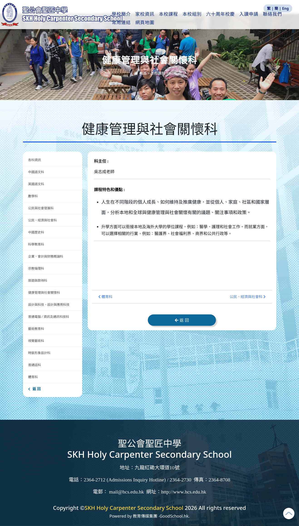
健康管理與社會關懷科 (44, 292)
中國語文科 (36, 172)
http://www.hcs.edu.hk (183, 492)
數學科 (33, 196)
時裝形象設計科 (39, 353)
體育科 (33, 377)
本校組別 (197, 18)
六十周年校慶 (226, 18)
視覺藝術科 (36, 341)
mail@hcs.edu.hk (126, 492)
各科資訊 (34, 160)
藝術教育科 (36, 328)
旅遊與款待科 (37, 280)
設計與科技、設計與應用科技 (48, 304)
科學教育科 (36, 244)
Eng (285, 8)
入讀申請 (254, 18)
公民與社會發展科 (41, 208)
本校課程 (174, 18)
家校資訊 (150, 18)
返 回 (34, 388)
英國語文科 (36, 184)
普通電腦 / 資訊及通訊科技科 (48, 316)
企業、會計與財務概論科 (45, 256)
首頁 (141, 73)
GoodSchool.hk (174, 516)
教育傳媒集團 (145, 516)
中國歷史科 (36, 232)
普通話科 (34, 365)
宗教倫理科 (36, 268)
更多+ (276, 18)
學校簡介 (126, 18)
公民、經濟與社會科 (42, 220)
